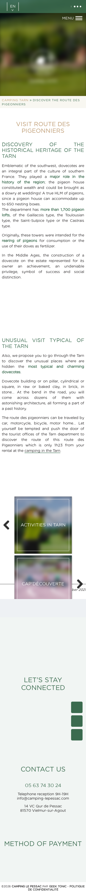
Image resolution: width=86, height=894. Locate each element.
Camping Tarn (15, 100)
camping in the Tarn (42, 450)
